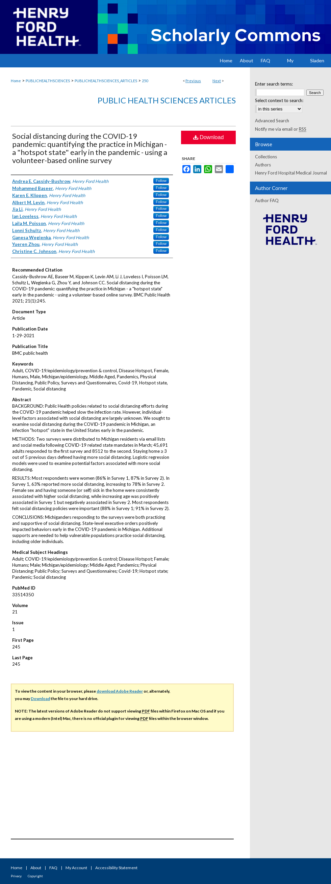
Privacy (16, 876)
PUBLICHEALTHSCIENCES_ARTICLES (106, 80)
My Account (76, 867)
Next (216, 80)
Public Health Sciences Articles (167, 100)
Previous (193, 80)
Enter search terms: (274, 84)
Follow (161, 181)
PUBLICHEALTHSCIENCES (48, 80)
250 (145, 80)
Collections (266, 156)
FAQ (53, 867)
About (35, 867)
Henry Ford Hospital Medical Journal (291, 173)
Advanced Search (272, 120)
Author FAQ (267, 200)
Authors (263, 164)
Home (16, 80)
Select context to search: (279, 100)
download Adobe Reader (120, 691)
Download (208, 137)
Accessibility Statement (116, 867)
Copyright (35, 876)
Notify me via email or (280, 129)
